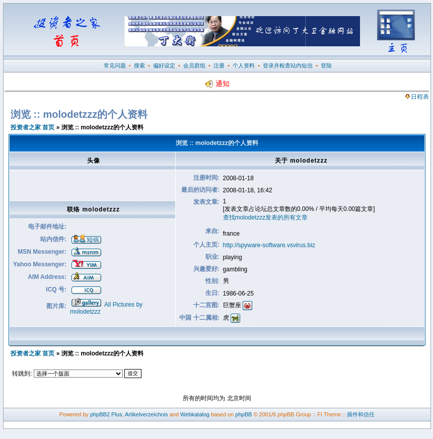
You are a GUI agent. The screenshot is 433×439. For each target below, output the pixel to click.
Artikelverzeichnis (146, 414)
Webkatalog (194, 414)
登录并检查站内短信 (288, 65)
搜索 (139, 65)
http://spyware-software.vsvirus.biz (269, 245)
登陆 (326, 65)
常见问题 (115, 65)
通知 (217, 84)
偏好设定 (164, 65)
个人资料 (244, 65)
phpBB (243, 414)
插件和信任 (361, 414)
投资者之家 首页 (32, 127)
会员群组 (194, 65)
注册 (219, 65)
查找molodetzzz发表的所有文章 (265, 217)
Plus (116, 414)
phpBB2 (100, 414)
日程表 (417, 96)
